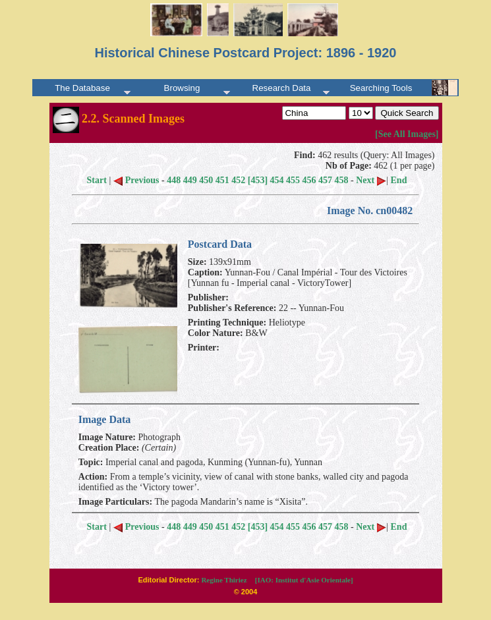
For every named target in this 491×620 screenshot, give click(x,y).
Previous (136, 180)
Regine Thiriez (223, 580)
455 (293, 180)
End (399, 180)
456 (309, 180)
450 (206, 180)
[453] (258, 180)
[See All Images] (406, 134)
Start (97, 180)
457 (325, 180)
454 (277, 180)
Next (371, 180)
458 (342, 180)
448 (174, 180)
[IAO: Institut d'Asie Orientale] (304, 580)
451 (222, 180)
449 (190, 180)
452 (238, 180)
